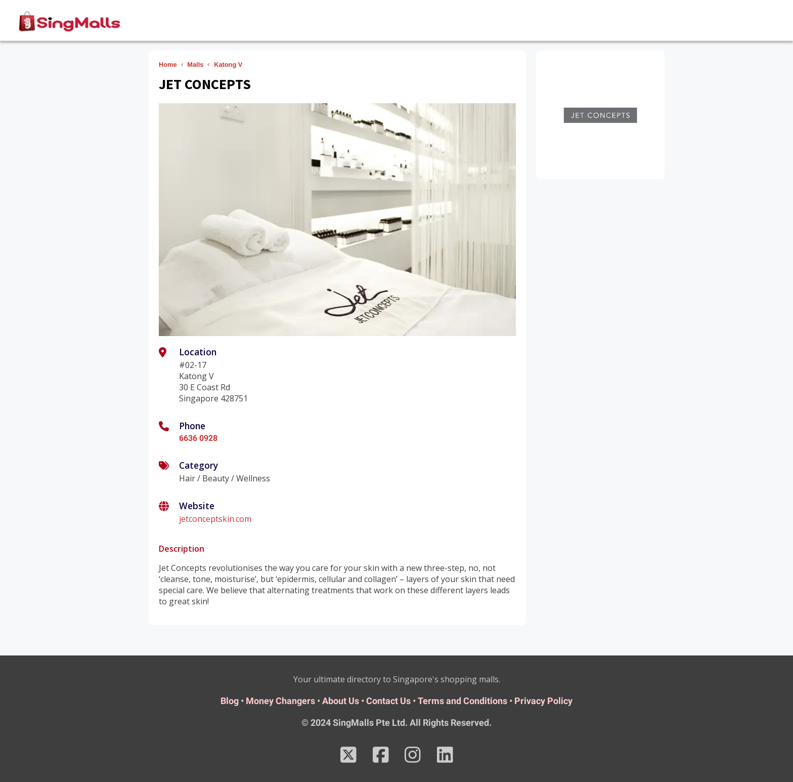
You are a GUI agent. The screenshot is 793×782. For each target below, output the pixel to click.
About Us (340, 700)
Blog (230, 700)
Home (168, 64)
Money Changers (280, 700)
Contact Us (388, 700)
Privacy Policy (543, 700)
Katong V (228, 64)
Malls (195, 64)
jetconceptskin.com (215, 518)
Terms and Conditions (462, 700)
